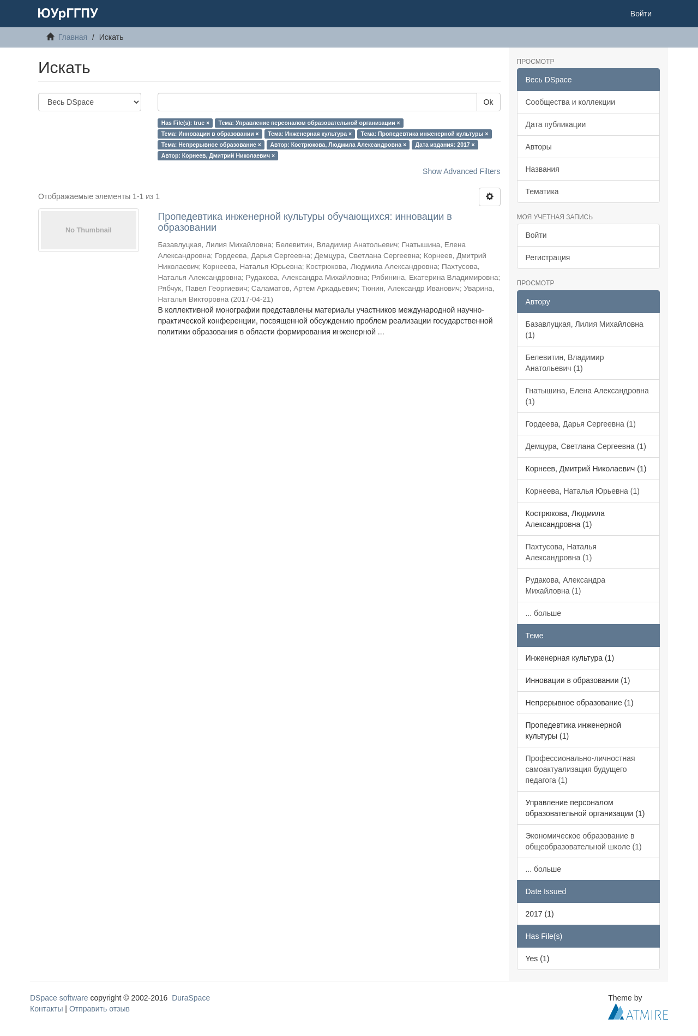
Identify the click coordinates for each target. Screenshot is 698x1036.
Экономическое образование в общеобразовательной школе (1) (584, 841)
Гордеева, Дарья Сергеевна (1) (581, 424)
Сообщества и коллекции (571, 102)
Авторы (539, 146)
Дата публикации (556, 124)
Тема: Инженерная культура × (310, 133)
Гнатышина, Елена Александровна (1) (587, 396)
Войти (536, 235)
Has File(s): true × (185, 122)
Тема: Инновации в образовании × (210, 133)
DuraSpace (191, 997)
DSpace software (59, 997)
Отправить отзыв (99, 1008)
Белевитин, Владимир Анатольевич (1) (565, 363)
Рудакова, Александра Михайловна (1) (566, 585)
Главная (72, 37)
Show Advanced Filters (461, 171)
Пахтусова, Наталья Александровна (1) (561, 552)
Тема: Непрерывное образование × (211, 144)
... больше (544, 613)
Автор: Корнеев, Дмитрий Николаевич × (218, 155)
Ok (489, 102)
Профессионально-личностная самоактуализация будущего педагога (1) (580, 769)
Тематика (542, 191)
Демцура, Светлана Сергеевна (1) (586, 446)
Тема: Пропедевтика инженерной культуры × (425, 133)
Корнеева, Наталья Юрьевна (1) (583, 491)
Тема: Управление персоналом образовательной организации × (309, 122)
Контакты (46, 1008)
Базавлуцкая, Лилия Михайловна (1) (584, 329)
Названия (542, 169)
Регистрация (548, 257)
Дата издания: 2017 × (445, 144)
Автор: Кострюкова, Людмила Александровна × (338, 144)
